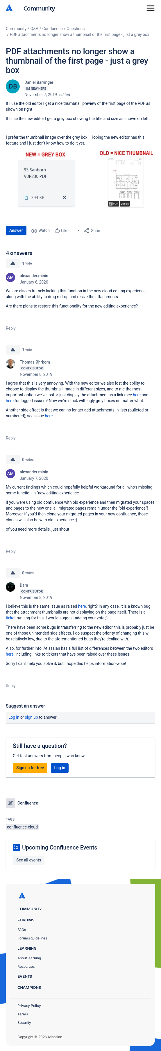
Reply (11, 328)
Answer (16, 230)
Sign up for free (30, 767)
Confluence (52, 28)
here (137, 394)
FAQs (21, 929)
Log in (13, 717)
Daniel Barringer (38, 82)
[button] (80, 180)
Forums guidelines (32, 938)
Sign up (31, 717)
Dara (24, 585)
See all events (28, 860)
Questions (76, 28)
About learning (29, 958)
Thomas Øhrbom (35, 362)
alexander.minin (34, 275)
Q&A (34, 28)
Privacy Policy (29, 1005)
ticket (11, 618)
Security (24, 1022)
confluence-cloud (22, 827)
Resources (26, 966)
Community (39, 8)
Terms (22, 1014)
